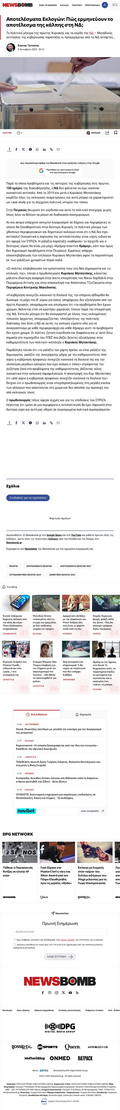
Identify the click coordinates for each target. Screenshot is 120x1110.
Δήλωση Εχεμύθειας (44, 1010)
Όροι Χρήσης (23, 1010)
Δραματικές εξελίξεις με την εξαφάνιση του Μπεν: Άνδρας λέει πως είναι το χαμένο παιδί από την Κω (74, 622)
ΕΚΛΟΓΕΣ (13, 566)
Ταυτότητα (7, 1010)
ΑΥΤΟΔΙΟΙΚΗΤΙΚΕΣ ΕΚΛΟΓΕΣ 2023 (25, 575)
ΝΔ (91, 33)
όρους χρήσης (68, 939)
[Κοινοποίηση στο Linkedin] (44, 149)
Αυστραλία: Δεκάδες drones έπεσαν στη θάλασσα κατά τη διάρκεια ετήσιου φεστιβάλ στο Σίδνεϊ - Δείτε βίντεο (57, 779)
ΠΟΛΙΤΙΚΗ (77, 5)
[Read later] (116, 133)
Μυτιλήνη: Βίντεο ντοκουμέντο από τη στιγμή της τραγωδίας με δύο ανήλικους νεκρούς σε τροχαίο (44, 622)
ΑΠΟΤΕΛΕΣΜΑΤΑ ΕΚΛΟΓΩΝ (39, 566)
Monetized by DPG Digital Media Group (70, 1070)
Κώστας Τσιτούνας (28, 45)
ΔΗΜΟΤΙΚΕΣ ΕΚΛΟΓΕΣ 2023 (62, 575)
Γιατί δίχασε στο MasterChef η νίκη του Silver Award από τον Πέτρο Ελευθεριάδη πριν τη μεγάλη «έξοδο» (56, 875)
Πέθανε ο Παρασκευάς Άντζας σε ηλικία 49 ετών (18, 871)
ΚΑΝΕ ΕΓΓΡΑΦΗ (60, 957)
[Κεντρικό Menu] (115, 5)
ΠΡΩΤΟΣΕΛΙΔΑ (92, 5)
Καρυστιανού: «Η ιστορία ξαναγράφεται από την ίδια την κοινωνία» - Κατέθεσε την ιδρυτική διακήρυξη (57, 747)
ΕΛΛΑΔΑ (64, 5)
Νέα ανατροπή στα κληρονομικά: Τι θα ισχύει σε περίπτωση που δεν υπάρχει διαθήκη (74, 668)
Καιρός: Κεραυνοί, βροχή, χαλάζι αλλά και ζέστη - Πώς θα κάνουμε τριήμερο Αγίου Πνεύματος (103, 622)
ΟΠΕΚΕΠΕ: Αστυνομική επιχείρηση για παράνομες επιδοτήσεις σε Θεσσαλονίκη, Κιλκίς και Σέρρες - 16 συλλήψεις (56, 796)
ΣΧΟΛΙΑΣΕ (93, 133)
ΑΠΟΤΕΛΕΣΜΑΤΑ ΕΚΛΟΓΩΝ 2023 (75, 566)
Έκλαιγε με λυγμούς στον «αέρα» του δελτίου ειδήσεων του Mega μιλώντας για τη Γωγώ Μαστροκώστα (92, 875)
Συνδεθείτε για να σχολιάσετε (28, 497)
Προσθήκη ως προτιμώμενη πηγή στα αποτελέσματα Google (59, 171)
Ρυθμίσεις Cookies (94, 1010)
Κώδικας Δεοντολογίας (70, 1010)
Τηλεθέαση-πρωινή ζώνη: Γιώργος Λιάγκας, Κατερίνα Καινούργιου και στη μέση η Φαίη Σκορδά (58, 763)
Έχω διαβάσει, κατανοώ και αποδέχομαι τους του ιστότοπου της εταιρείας (60, 939)
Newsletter (31, 548)
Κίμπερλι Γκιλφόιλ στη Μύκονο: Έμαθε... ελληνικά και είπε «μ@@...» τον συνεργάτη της (14, 668)
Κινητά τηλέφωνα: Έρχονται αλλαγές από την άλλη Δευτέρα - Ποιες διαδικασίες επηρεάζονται (15, 622)
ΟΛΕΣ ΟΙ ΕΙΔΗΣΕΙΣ (48, 5)
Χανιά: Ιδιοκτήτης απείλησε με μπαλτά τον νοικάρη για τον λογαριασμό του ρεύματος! (58, 731)
